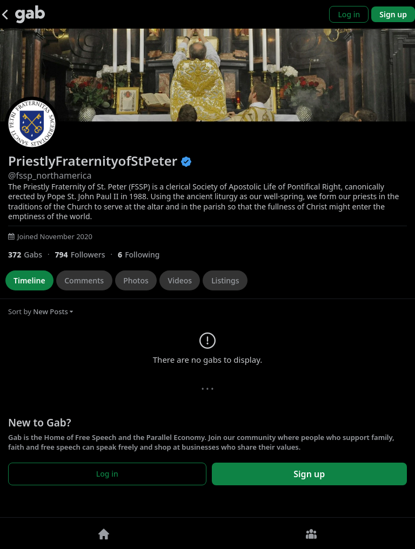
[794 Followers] (86, 254)
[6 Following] (143, 254)
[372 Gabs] (31, 254)
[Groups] (311, 533)
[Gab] (30, 14)
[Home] (104, 533)
